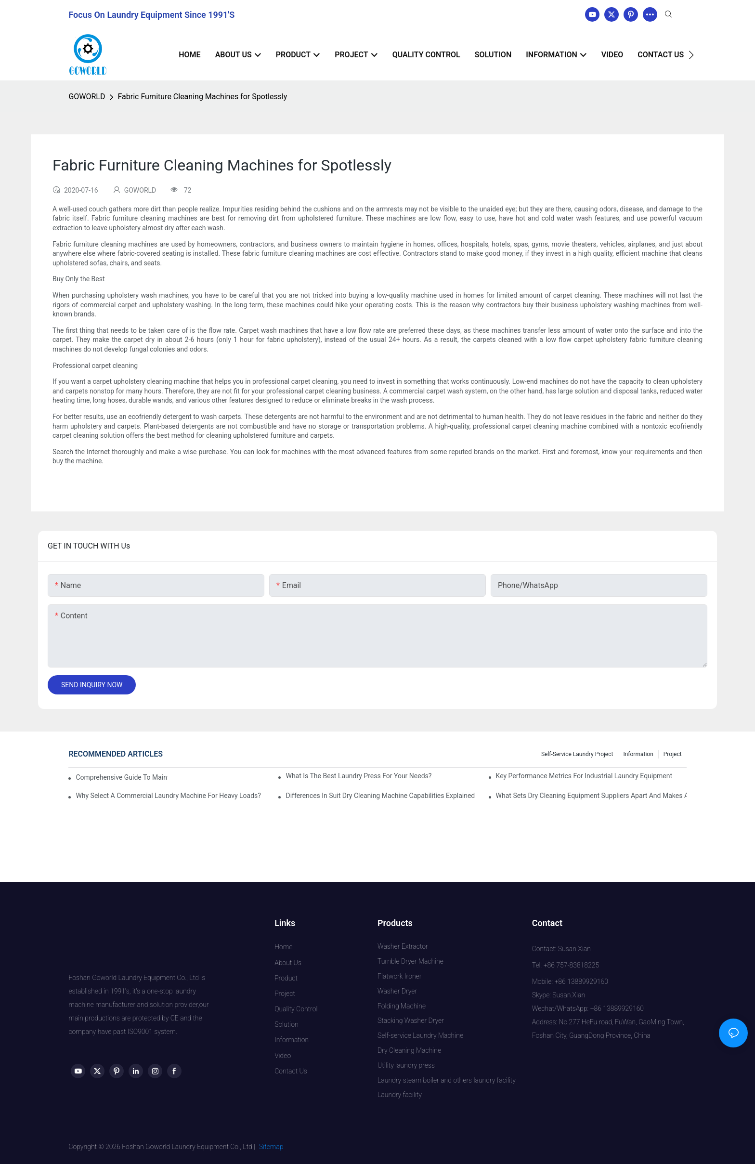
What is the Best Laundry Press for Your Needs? (358, 776)
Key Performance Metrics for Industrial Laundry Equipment (584, 776)
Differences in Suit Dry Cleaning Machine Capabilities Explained (380, 795)
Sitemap (271, 1147)
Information (638, 754)
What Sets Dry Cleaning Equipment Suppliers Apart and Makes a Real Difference (591, 795)
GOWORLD (86, 96)
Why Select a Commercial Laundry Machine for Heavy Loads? (168, 795)
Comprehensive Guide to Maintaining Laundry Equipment (122, 777)
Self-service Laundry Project (577, 754)
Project (673, 754)
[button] (691, 55)
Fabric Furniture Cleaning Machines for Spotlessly (202, 96)
